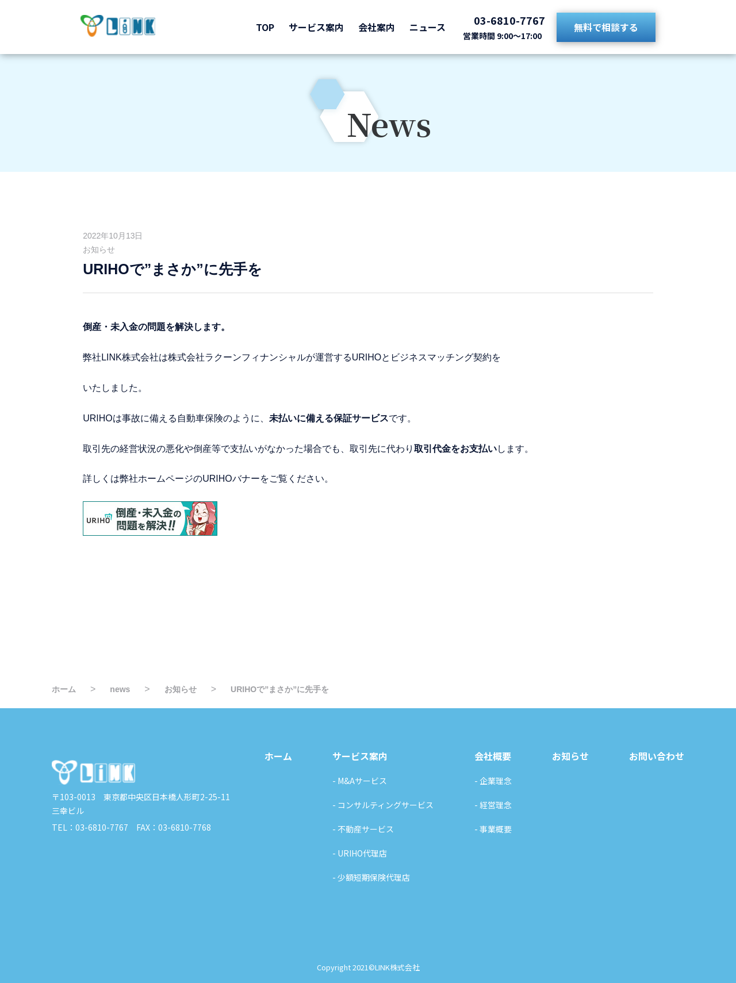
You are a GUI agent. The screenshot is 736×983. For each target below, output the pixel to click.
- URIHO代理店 (359, 853)
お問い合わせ (656, 756)
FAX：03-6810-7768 (169, 827)
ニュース (427, 27)
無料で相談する (606, 27)
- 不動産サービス (363, 829)
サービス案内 (316, 27)
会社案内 (376, 27)
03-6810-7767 (509, 20)
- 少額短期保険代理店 (371, 877)
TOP (265, 27)
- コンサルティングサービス (383, 805)
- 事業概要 (493, 829)
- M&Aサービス (359, 780)
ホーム (278, 756)
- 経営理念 (493, 805)
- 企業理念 (493, 780)
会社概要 (492, 756)
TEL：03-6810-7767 (90, 827)
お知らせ (99, 249)
